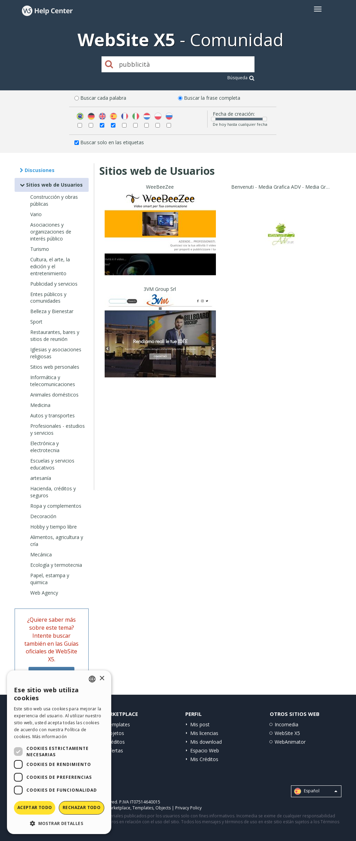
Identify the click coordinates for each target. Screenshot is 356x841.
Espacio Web (204, 750)
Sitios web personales (54, 367)
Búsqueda (240, 78)
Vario (36, 214)
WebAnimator (290, 741)
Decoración (43, 516)
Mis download (206, 741)
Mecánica (41, 554)
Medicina (40, 405)
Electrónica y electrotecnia (44, 447)
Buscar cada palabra (103, 98)
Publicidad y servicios (54, 283)
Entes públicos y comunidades (48, 297)
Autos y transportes (52, 415)
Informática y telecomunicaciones (52, 380)
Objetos (115, 733)
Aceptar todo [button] (34, 807)
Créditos (115, 741)
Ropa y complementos (55, 506)
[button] (59, 823)
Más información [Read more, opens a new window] (49, 737)
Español (315, 791)
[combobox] (92, 679)
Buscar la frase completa (212, 98)
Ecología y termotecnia (56, 565)
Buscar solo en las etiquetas (112, 142)
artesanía (40, 478)
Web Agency (44, 592)
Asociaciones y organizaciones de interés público (50, 231)
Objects (163, 808)
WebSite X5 (287, 733)
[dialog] (59, 752)
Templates (118, 724)
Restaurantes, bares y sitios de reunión (54, 335)
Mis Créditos (204, 759)
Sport (36, 321)
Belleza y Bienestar (51, 311)
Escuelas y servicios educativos (52, 464)
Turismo (39, 249)
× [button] (101, 678)
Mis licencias (204, 733)
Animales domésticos (54, 394)
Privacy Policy (188, 808)
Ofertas (114, 750)
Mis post (200, 724)
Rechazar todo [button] (81, 807)
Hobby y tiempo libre (53, 526)
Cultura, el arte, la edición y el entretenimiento (50, 266)
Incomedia (286, 724)
